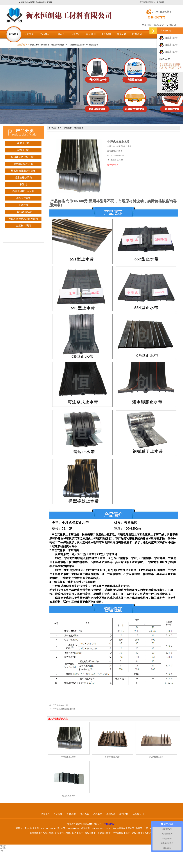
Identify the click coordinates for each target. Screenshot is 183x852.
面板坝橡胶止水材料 (23, 191)
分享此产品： (112, 165)
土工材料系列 (23, 225)
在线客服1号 (168, 37)
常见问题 (122, 34)
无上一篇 (64, 705)
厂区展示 (71, 814)
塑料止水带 (23, 150)
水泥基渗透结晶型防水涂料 (23, 218)
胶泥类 (23, 184)
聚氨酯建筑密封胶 (23, 164)
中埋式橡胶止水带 (68, 757)
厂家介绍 (58, 814)
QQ (1, 851)
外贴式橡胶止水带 (67, 709)
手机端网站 (109, 824)
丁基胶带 (23, 205)
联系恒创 (151, 2)
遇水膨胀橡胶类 (23, 177)
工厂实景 (106, 34)
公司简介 (29, 34)
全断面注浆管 (23, 198)
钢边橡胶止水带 (68, 796)
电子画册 (160, 2)
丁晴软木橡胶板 (23, 212)
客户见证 (84, 814)
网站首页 (14, 34)
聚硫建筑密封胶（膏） (23, 157)
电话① (2, 846)
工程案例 (110, 814)
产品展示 (45, 34)
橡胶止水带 (23, 143)
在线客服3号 (168, 52)
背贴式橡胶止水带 (156, 757)
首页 (59, 128)
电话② (2, 848)
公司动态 (60, 34)
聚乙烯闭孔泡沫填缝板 (23, 170)
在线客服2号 (168, 44)
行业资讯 (75, 34)
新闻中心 (123, 814)
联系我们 (137, 34)
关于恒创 (143, 2)
